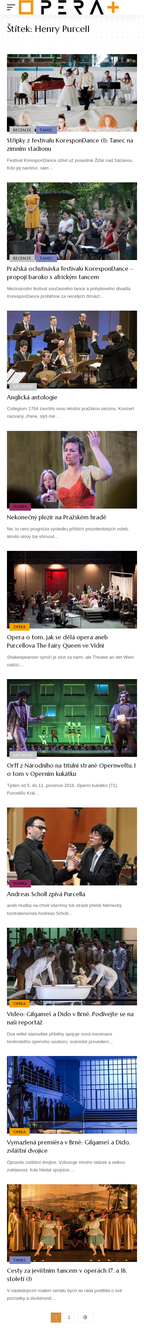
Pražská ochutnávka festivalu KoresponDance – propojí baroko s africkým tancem (70, 273)
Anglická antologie (32, 397)
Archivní (23, 386)
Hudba (20, 506)
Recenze (22, 130)
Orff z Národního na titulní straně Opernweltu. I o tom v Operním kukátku (71, 770)
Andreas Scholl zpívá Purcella (46, 894)
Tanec (46, 130)
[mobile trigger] (13, 7)
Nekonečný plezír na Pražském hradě (56, 517)
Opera (19, 626)
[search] (132, 7)
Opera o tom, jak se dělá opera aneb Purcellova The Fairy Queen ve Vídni (57, 641)
